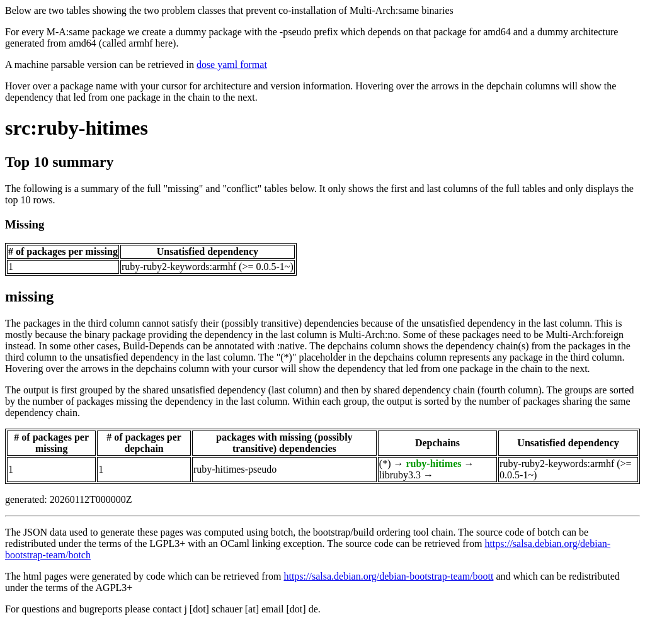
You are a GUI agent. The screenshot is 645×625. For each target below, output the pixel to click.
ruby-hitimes (433, 463)
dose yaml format (232, 64)
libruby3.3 (400, 475)
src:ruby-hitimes (76, 127)
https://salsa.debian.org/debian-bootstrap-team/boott (388, 576)
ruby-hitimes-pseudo (235, 469)
